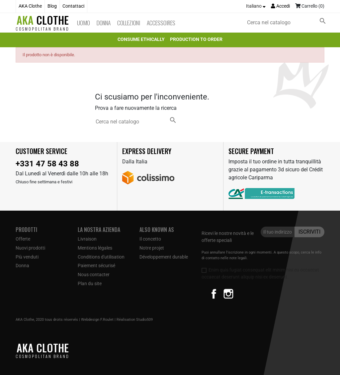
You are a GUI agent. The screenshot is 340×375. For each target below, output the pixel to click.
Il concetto (150, 239)
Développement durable (163, 257)
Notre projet (151, 248)
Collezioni (128, 22)
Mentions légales (95, 248)
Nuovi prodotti (30, 248)
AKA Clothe (30, 6)
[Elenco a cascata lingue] (256, 6)
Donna (104, 22)
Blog (52, 6)
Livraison (87, 239)
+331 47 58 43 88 (47, 163)
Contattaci (73, 6)
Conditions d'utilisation (101, 257)
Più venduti (27, 257)
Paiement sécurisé (96, 265)
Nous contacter (94, 274)
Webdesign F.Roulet (97, 319)
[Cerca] (287, 22)
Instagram (228, 293)
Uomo (83, 22)
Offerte (23, 239)
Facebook (213, 293)
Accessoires (161, 22)
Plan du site (90, 283)
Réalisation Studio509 (135, 319)
